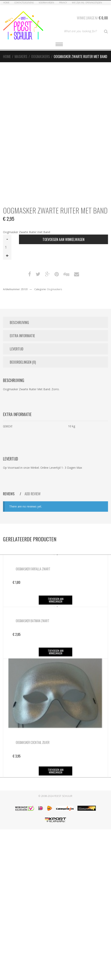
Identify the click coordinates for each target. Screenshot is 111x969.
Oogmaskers (40, 56)
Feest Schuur (63, 796)
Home (6, 2)
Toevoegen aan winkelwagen (63, 239)
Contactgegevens (24, 2)
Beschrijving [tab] (19, 322)
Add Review (33, 493)
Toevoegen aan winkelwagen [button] (55, 600)
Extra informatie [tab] (22, 335)
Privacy (63, 2)
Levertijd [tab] (16, 348)
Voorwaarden (46, 2)
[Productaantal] (7, 247)
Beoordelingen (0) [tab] (23, 362)
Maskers (21, 56)
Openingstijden (93, 2)
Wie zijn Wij (78, 2)
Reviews (9, 493)
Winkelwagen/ (92, 17)
